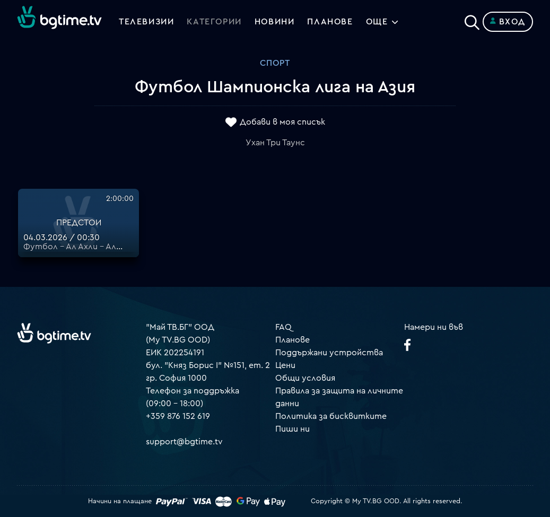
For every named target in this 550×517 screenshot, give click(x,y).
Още (377, 21)
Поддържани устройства (329, 352)
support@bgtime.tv (184, 441)
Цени (285, 365)
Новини (275, 21)
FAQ (283, 327)
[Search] (472, 19)
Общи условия (305, 378)
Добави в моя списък (282, 122)
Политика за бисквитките (331, 416)
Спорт (275, 63)
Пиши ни (292, 429)
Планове (292, 340)
